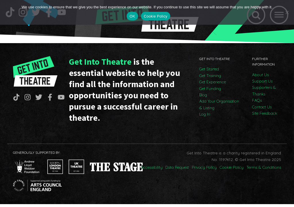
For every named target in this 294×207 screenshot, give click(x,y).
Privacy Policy (204, 167)
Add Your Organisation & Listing (219, 104)
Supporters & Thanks (264, 90)
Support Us (262, 81)
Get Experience (212, 82)
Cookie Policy (231, 167)
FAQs (257, 100)
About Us (260, 74)
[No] (287, 12)
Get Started (209, 69)
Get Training (210, 75)
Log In (204, 114)
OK (132, 16)
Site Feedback (264, 113)
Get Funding (210, 88)
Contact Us (262, 107)
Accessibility (152, 167)
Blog (203, 94)
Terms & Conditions (263, 167)
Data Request (177, 167)
